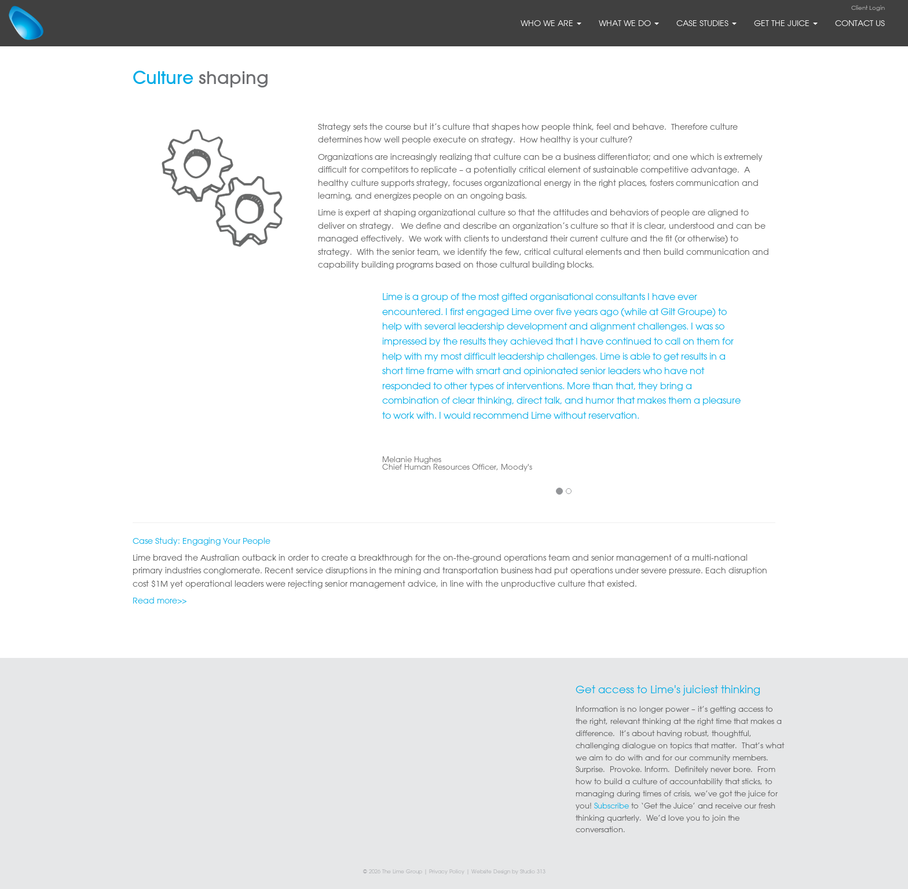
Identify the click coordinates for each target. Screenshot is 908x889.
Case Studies (706, 23)
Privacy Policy (446, 871)
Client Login (868, 8)
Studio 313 (532, 871)
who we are (551, 23)
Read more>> (159, 600)
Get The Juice (786, 23)
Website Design (490, 871)
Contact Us (860, 23)
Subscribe (611, 805)
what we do (629, 23)
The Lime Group (402, 871)
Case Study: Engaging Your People (201, 541)
